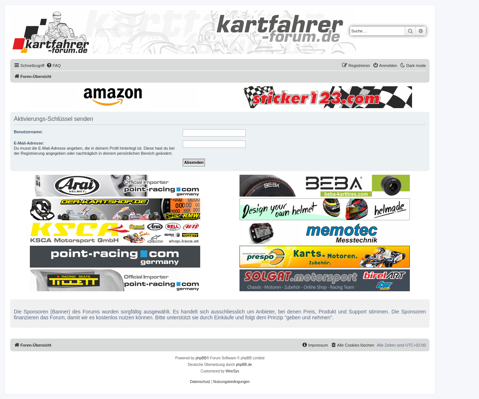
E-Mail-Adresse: (29, 143)
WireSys (232, 371)
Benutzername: (28, 132)
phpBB (200, 358)
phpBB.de (244, 365)
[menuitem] (53, 65)
